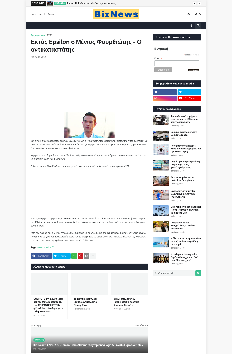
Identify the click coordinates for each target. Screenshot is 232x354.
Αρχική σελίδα (38, 35)
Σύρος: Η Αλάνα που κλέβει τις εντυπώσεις (91, 3)
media (47, 247)
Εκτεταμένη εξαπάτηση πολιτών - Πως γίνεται (183, 179)
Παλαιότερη (140, 325)
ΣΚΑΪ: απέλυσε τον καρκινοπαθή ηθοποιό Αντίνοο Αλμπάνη (126, 302)
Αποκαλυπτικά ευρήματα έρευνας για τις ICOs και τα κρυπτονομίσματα (184, 119)
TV (53, 247)
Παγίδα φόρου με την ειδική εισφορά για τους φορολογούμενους (185, 164)
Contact (51, 14)
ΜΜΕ (49, 35)
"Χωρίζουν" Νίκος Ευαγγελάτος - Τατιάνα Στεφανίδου (183, 225)
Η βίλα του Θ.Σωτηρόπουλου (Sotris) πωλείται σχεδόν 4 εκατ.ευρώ (186, 241)
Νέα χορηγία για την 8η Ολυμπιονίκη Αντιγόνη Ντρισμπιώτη (183, 194)
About (42, 14)
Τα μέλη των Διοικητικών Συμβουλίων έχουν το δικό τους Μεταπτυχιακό (184, 257)
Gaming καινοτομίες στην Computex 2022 (184, 133)
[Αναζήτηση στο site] (174, 273)
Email (158, 58)
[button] (195, 3)
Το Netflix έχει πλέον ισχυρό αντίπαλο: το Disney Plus (85, 302)
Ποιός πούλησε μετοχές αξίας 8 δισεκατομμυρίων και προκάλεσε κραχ (186, 148)
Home (33, 14)
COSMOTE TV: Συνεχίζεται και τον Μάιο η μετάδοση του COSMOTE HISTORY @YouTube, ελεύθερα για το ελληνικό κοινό (49, 305)
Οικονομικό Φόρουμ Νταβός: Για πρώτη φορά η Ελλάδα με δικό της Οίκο (186, 210)
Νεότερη (36, 325)
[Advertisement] (89, 85)
